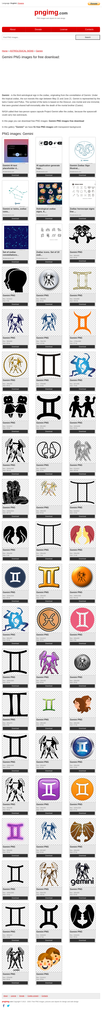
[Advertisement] (23, 77)
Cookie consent (33, 996)
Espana (21, 3)
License (63, 29)
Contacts (89, 29)
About (13, 29)
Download (15, 175)
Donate (38, 29)
